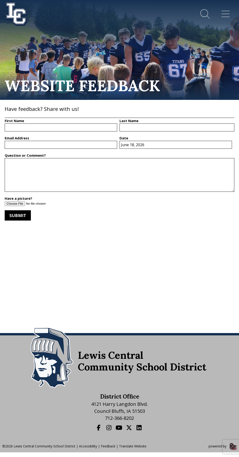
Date (124, 138)
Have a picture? (18, 198)
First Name (14, 120)
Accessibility (88, 446)
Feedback (108, 446)
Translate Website (132, 446)
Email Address (17, 138)
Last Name (129, 120)
